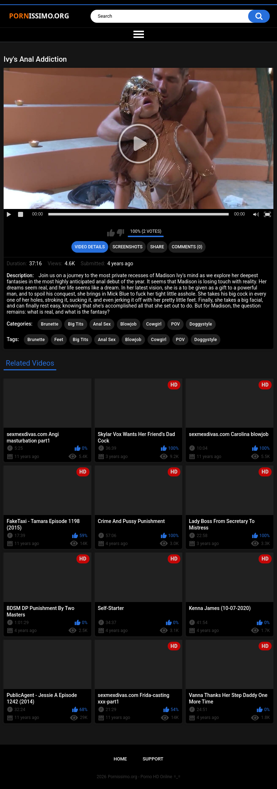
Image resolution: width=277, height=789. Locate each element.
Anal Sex (102, 324)
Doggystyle (200, 324)
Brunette (49, 324)
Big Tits (75, 324)
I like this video (111, 232)
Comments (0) (187, 246)
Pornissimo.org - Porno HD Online (140, 776)
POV (175, 324)
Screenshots (127, 246)
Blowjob (128, 324)
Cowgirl (154, 324)
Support (152, 759)
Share (157, 246)
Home (120, 759)
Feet (58, 339)
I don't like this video (120, 232)
